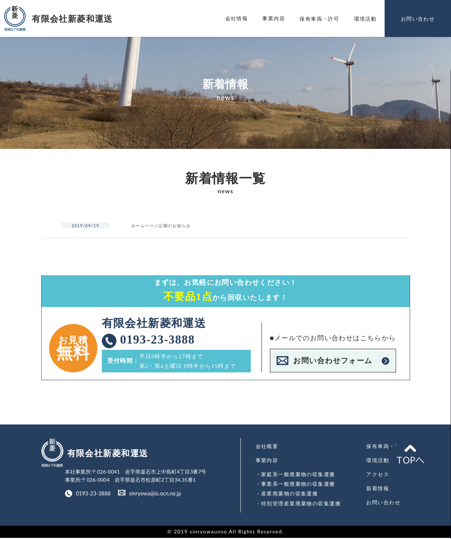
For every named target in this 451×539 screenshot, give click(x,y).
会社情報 (236, 18)
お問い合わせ (383, 504)
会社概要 (267, 448)
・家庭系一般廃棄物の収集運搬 (295, 476)
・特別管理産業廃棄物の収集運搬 (298, 504)
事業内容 (273, 18)
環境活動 (378, 462)
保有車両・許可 (386, 448)
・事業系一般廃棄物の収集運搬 (295, 485)
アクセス (378, 476)
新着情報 (378, 490)
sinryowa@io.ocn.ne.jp (153, 496)
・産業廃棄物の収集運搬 (287, 495)
